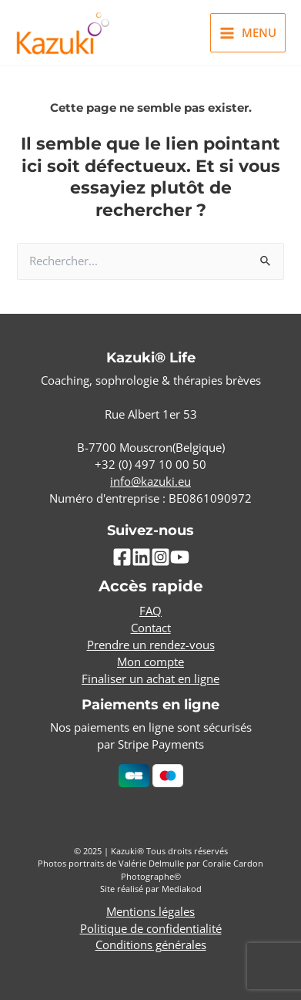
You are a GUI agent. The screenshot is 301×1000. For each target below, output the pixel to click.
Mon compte (150, 661)
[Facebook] (122, 557)
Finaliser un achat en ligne (150, 678)
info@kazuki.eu (150, 481)
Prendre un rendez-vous (151, 644)
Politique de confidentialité (151, 928)
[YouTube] (179, 557)
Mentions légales (150, 911)
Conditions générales (150, 944)
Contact (151, 627)
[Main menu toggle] (248, 32)
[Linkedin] (141, 557)
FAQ (150, 610)
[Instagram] (160, 557)
